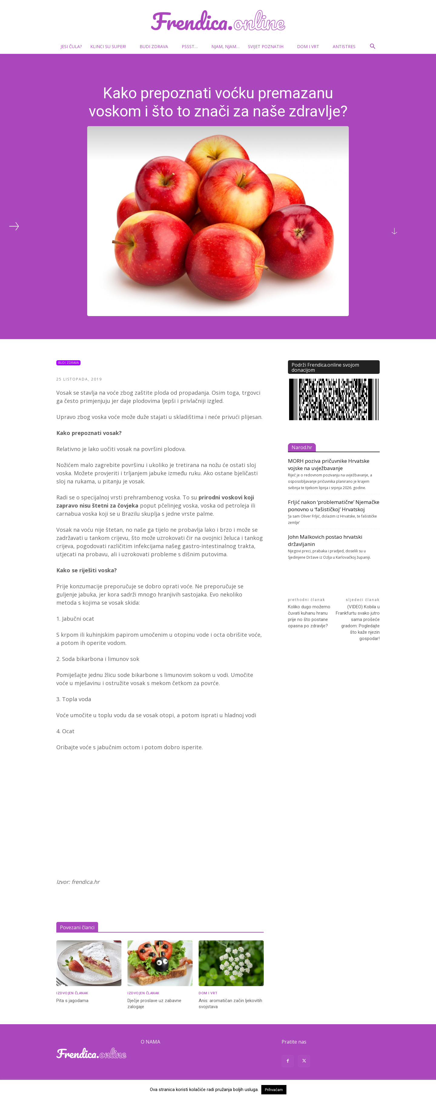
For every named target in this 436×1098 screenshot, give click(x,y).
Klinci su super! (110, 46)
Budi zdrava (156, 46)
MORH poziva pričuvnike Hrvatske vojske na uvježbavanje (328, 464)
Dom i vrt (310, 46)
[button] (372, 47)
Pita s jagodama (72, 1000)
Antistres (344, 46)
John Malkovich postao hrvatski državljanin (325, 540)
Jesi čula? (71, 46)
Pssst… (192, 46)
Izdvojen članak (72, 993)
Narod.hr (302, 447)
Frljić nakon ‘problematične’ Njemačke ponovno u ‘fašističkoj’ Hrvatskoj (333, 505)
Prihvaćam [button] (274, 1089)
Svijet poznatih (268, 46)
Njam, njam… (225, 46)
